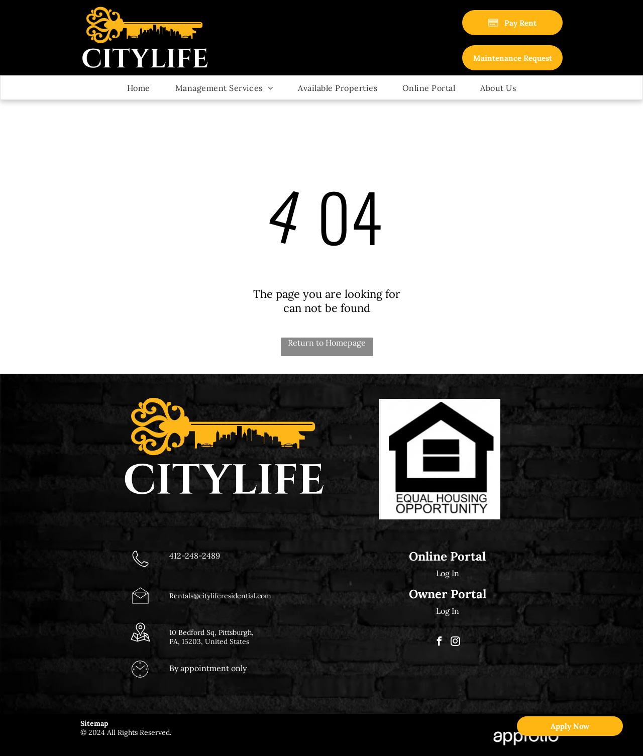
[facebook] (440, 642)
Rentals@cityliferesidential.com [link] (220, 595)
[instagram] (456, 642)
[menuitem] (139, 87)
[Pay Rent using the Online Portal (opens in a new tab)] (512, 22)
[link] (512, 57)
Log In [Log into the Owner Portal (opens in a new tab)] (447, 611)
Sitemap (94, 723)
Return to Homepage (327, 343)
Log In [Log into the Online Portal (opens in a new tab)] (447, 573)
